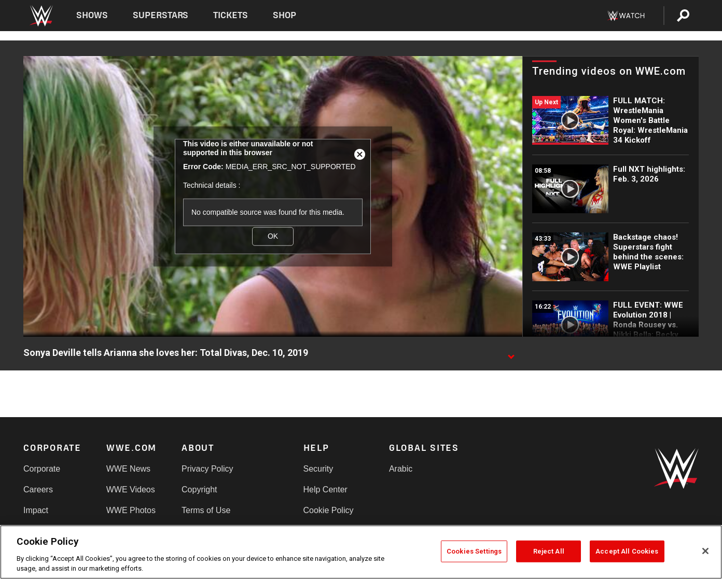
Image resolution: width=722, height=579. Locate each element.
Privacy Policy (207, 468)
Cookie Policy (328, 510)
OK (273, 236)
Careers (38, 489)
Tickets (230, 15)
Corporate (41, 468)
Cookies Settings (474, 551)
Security (318, 468)
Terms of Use (206, 510)
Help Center (325, 489)
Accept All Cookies (626, 551)
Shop (284, 15)
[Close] (705, 551)
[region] (361, 552)
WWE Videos (130, 489)
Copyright (199, 489)
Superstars (161, 15)
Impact (35, 510)
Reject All (548, 551)
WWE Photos (131, 510)
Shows (92, 15)
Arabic (400, 468)
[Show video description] (510, 353)
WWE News (128, 468)
